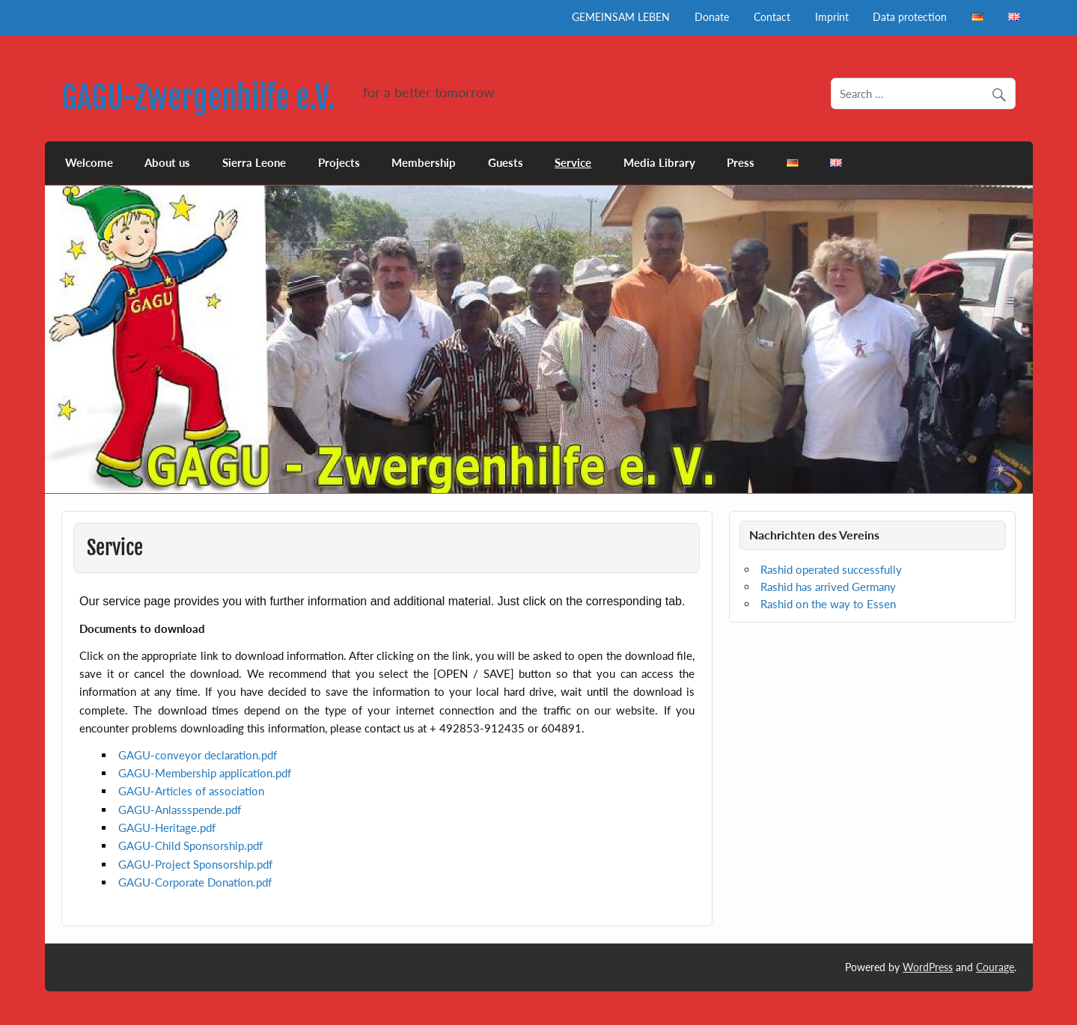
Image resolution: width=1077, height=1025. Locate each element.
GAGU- (191, 791)
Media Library (659, 162)
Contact (772, 16)
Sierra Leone (254, 162)
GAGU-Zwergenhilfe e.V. (198, 98)
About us (167, 162)
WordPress (928, 967)
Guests (505, 162)
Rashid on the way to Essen (828, 604)
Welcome (89, 162)
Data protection (910, 16)
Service (573, 162)
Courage (995, 967)
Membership (423, 162)
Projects (339, 162)
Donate (712, 16)
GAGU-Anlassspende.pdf (179, 809)
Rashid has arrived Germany (828, 586)
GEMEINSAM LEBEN (621, 16)
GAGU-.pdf (197, 755)
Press (740, 162)
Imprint (832, 16)
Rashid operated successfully (831, 569)
